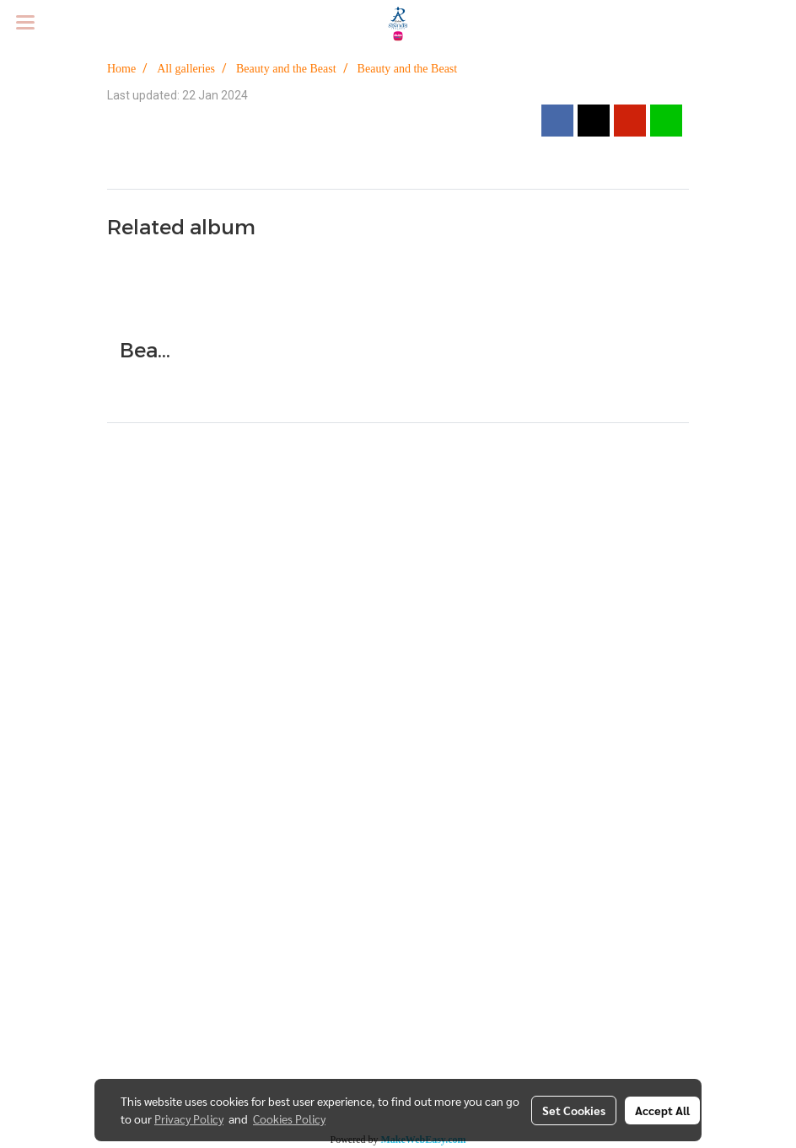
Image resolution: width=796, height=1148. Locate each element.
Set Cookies (573, 1110)
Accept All (662, 1110)
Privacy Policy (188, 1118)
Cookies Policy (289, 1118)
